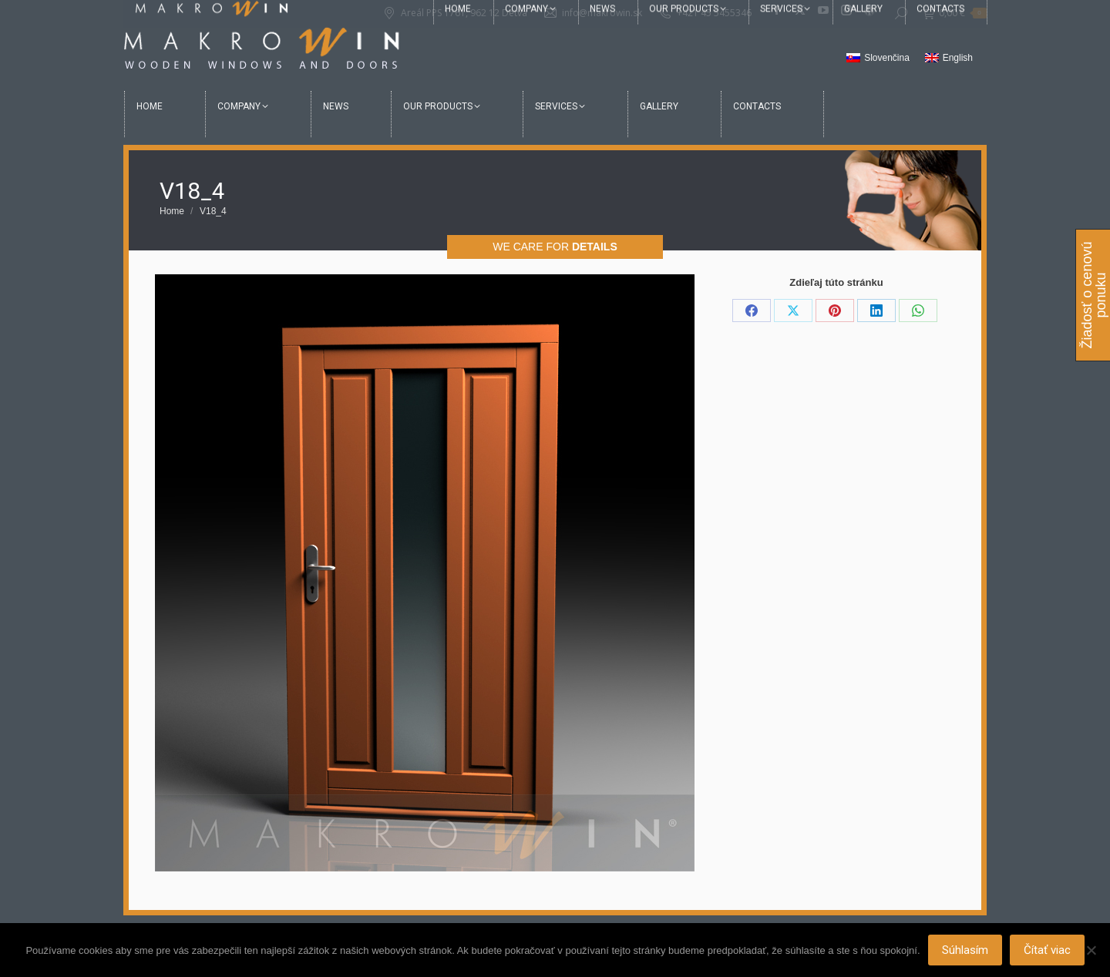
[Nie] (1090, 950)
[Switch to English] (948, 58)
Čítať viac (1047, 950)
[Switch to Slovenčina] (878, 58)
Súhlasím (965, 950)
